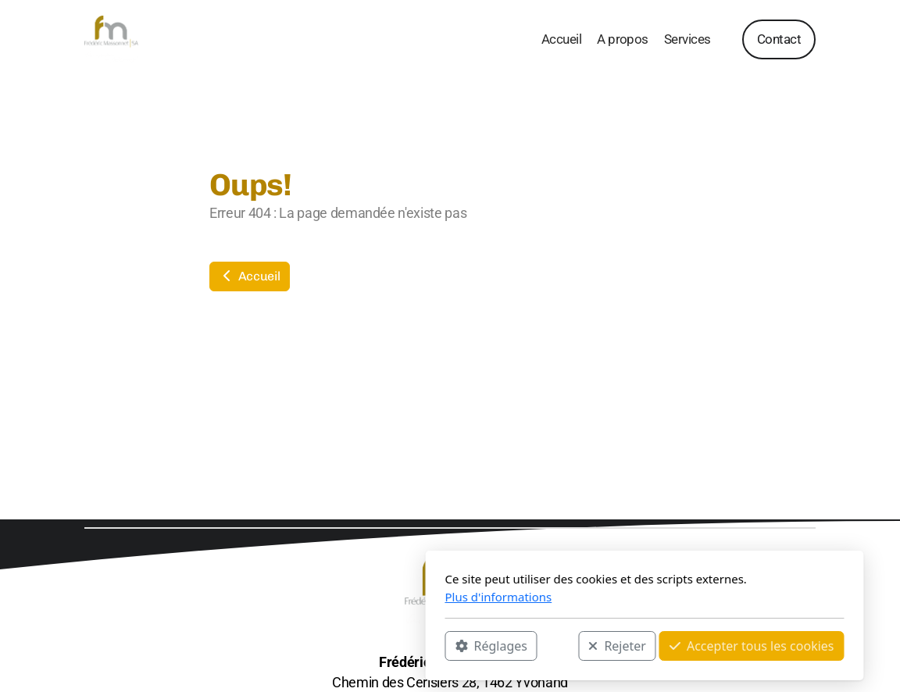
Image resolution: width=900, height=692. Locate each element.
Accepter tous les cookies (557, 646)
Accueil (250, 276)
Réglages (297, 646)
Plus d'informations (304, 597)
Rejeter (423, 646)
